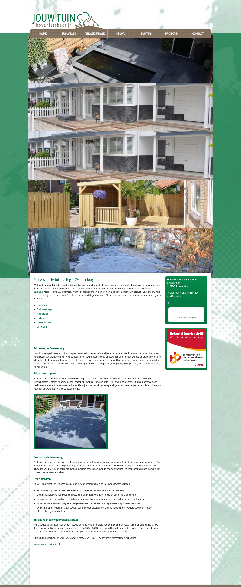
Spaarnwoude (44, 322)
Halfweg (41, 318)
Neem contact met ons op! (47, 544)
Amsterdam (42, 313)
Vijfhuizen (42, 326)
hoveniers (38, 292)
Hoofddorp (42, 305)
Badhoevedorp (44, 309)
